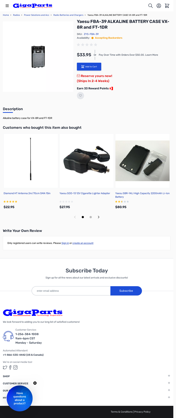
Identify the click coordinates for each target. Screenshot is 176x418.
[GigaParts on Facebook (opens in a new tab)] (10, 367)
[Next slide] (99, 217)
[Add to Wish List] (80, 95)
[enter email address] (71, 291)
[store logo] (32, 5)
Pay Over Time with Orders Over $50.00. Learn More (128, 54)
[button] (19, 398)
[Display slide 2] (91, 217)
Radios (16, 15)
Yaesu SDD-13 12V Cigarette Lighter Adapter (85, 193)
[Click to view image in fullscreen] (38, 56)
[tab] (13, 110)
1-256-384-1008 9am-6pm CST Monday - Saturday (28, 338)
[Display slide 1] (83, 217)
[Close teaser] (35, 383)
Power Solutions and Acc (36, 15)
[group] (87, 45)
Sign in (65, 243)
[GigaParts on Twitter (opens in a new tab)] (5, 367)
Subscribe (126, 290)
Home (6, 15)
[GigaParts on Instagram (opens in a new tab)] (15, 367)
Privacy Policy (142, 411)
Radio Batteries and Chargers (68, 15)
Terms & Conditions (122, 411)
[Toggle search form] (150, 5)
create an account (82, 243)
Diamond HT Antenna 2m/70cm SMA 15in (27, 193)
